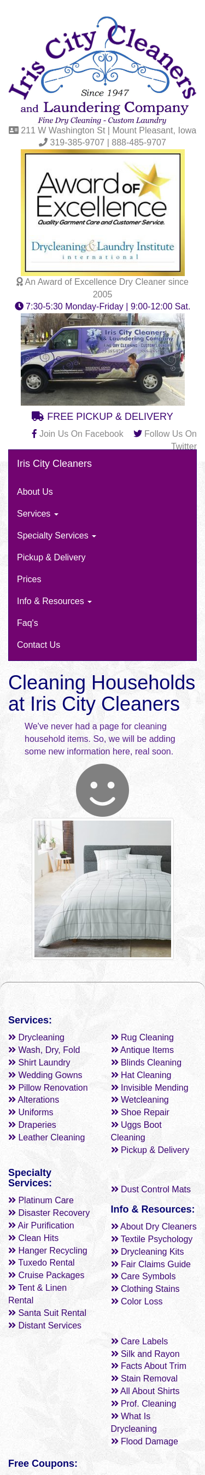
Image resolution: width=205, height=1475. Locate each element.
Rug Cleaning (142, 1037)
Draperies (32, 1124)
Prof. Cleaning (144, 1403)
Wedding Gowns (45, 1075)
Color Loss (137, 1301)
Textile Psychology (152, 1239)
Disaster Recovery (49, 1213)
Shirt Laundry (39, 1062)
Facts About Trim (148, 1366)
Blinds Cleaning (146, 1062)
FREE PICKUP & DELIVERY (102, 416)
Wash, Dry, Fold (44, 1050)
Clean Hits (33, 1238)
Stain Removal (144, 1378)
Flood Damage (144, 1441)
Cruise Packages (46, 1275)
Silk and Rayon (145, 1354)
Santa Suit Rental (47, 1313)
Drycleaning (36, 1037)
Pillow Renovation (48, 1087)
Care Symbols (143, 1276)
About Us (35, 491)
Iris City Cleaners (54, 463)
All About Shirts (145, 1391)
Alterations (33, 1099)
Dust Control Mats (151, 1189)
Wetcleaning (140, 1099)
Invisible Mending (150, 1087)
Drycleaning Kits (147, 1251)
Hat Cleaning (141, 1075)
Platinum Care (41, 1200)
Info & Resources (54, 601)
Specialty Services (56, 535)
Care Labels (139, 1341)
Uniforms (30, 1112)
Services (37, 513)
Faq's (27, 623)
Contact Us (38, 644)
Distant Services (44, 1325)
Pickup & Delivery (51, 557)
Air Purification (41, 1225)
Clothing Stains (145, 1288)
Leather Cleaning (46, 1137)
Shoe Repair (140, 1112)
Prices (29, 579)
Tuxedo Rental (41, 1262)
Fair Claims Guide (151, 1264)
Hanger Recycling (47, 1250)
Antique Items (142, 1050)
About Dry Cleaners (154, 1226)
